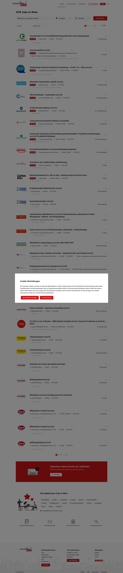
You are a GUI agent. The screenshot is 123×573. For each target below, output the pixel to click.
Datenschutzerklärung (47, 293)
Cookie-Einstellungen (46, 297)
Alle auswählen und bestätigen (30, 297)
